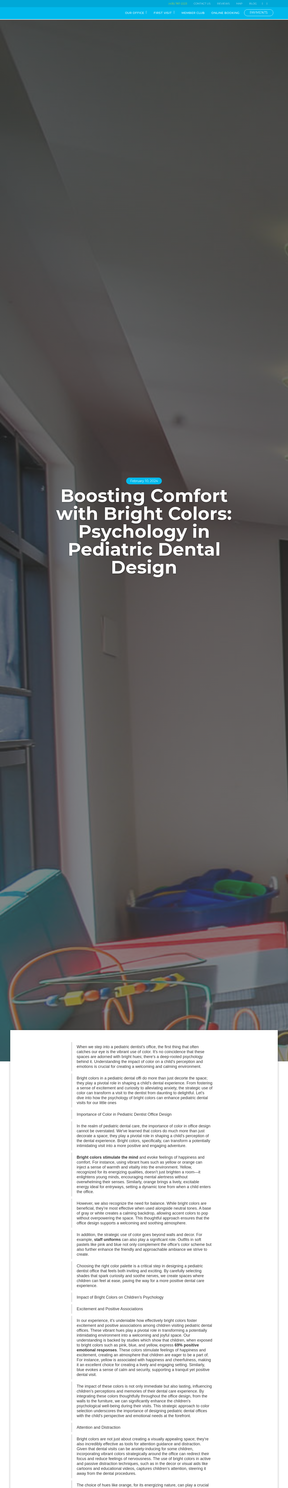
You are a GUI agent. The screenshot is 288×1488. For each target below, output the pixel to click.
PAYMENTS (259, 13)
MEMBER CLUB (193, 13)
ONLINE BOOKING (225, 13)
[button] (136, 13)
